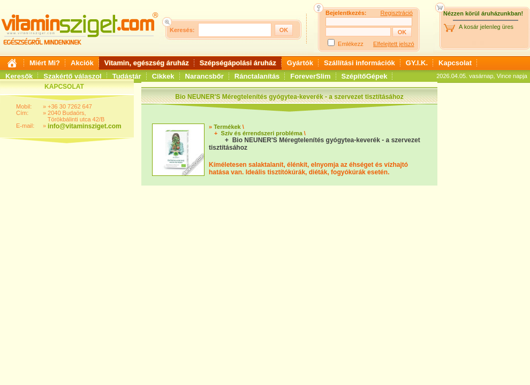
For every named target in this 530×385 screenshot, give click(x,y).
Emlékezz (351, 44)
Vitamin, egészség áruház (146, 63)
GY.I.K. (417, 63)
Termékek (227, 127)
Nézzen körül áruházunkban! (483, 13)
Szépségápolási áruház (238, 63)
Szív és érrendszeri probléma (261, 133)
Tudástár (126, 76)
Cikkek (163, 76)
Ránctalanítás (257, 76)
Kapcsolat (455, 63)
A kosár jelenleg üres (486, 27)
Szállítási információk (359, 63)
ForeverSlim (310, 76)
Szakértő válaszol (72, 76)
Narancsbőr (204, 76)
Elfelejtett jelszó (393, 44)
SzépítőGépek (365, 76)
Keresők (19, 76)
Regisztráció (396, 13)
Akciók (82, 63)
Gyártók (300, 63)
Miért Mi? (44, 63)
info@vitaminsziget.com (85, 126)
